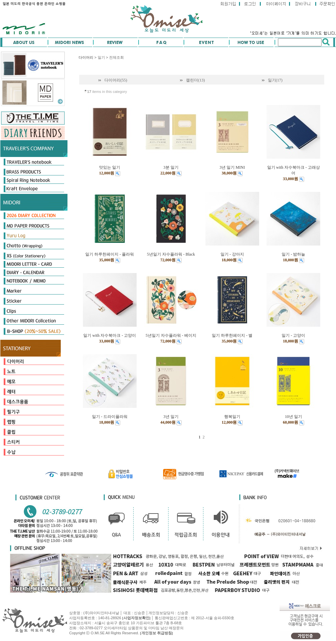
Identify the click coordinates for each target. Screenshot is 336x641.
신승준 (182, 613)
